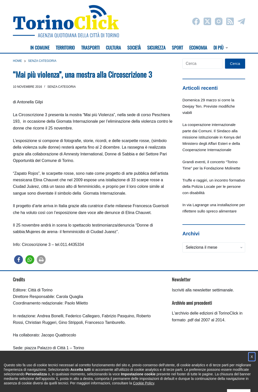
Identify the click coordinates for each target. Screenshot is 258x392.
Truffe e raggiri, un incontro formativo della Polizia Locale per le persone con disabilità (213, 186)
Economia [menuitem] (198, 47)
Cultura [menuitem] (113, 47)
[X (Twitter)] (207, 21)
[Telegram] (241, 21)
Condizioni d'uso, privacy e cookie (110, 383)
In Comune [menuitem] (39, 47)
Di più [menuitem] (220, 47)
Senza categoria (61, 87)
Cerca (235, 63)
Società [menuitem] (134, 47)
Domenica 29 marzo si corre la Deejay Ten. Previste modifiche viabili (208, 106)
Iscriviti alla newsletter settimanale (202, 290)
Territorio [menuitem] (65, 47)
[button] (18, 259)
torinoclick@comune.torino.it (38, 361)
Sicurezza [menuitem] (156, 47)
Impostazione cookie (159, 383)
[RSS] (230, 21)
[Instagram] (218, 21)
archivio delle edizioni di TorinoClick (206, 313)
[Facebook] (196, 21)
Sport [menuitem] (177, 47)
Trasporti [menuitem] (90, 47)
